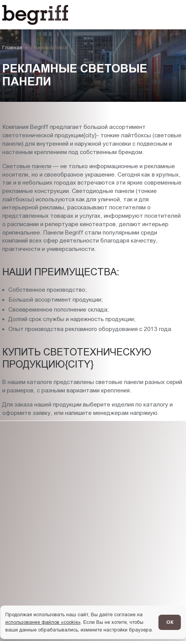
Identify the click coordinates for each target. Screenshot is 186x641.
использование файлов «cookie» (43, 622)
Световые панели (26, 166)
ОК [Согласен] (169, 622)
